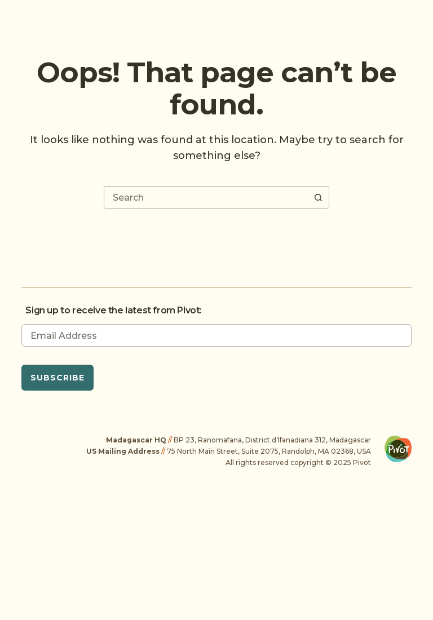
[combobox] (205, 197)
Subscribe (57, 378)
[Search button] (318, 197)
